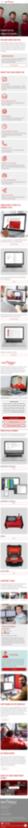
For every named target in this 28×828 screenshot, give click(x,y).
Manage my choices (14, 422)
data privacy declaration (18, 412)
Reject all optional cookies (14, 425)
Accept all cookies (14, 418)
